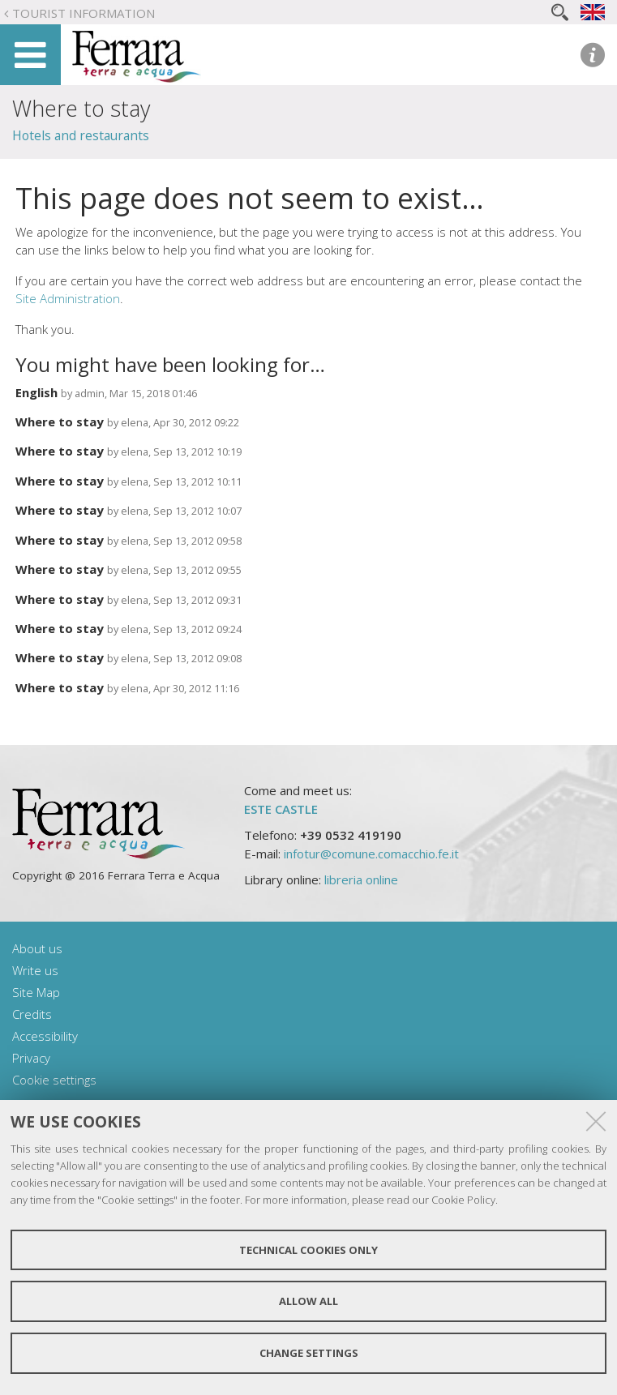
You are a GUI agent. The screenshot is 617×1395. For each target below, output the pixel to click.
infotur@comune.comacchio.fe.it (371, 853)
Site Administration (67, 298)
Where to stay (59, 421)
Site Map (36, 992)
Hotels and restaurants (80, 135)
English (36, 392)
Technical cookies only (308, 1250)
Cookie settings (54, 1080)
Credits (32, 1014)
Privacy (31, 1058)
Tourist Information (83, 13)
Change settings (308, 1353)
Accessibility (45, 1036)
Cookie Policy (463, 1199)
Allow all (308, 1301)
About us (37, 948)
